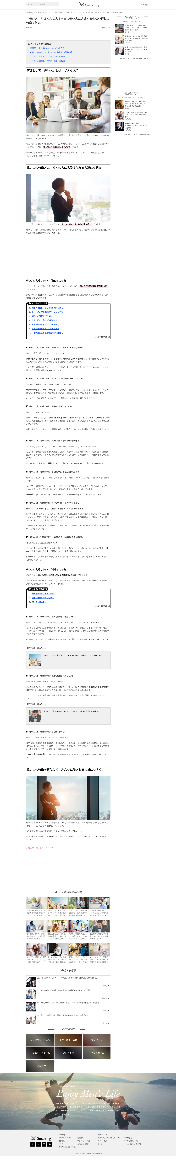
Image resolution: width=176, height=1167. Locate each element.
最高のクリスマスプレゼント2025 (109, 1138)
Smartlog (29, 12)
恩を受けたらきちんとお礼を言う (45, 324)
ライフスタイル (42, 12)
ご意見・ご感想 (82, 1144)
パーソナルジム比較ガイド (132, 1144)
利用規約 (80, 1138)
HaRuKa (29, 27)
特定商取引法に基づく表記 (67, 1147)
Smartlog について (65, 1138)
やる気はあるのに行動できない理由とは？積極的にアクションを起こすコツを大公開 (136, 104)
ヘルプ (61, 1144)
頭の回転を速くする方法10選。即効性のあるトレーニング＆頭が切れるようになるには (68, 1003)
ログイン (144, 5)
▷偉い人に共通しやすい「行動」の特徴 (48, 56)
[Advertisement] (46, 867)
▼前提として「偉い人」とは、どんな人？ (46, 48)
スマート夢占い (103, 1141)
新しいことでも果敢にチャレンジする (47, 312)
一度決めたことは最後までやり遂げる (47, 333)
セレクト (101, 1144)
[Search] (57, 4)
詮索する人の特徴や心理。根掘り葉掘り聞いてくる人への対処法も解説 (136, 49)
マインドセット (57, 12)
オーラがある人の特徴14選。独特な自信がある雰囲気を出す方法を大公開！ (64, 990)
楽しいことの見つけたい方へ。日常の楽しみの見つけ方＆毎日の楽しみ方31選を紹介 (67, 978)
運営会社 (62, 1141)
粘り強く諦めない (39, 602)
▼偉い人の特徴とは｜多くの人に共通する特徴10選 (50, 52)
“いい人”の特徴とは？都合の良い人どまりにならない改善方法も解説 (136, 114)
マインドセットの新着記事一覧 (137, 134)
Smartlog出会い (129, 1138)
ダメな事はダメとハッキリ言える (45, 329)
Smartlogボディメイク (131, 1141)
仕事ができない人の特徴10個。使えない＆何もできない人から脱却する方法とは (136, 27)
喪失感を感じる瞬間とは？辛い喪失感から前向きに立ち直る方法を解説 (136, 125)
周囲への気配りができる (42, 316)
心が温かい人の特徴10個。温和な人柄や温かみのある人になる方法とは (62, 1015)
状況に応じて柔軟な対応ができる (45, 320)
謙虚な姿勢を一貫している (43, 598)
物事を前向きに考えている (43, 594)
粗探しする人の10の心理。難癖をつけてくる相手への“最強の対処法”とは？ (136, 38)
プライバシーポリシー (84, 1141)
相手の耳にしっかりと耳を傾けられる (47, 308)
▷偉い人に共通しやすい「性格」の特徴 (48, 61)
